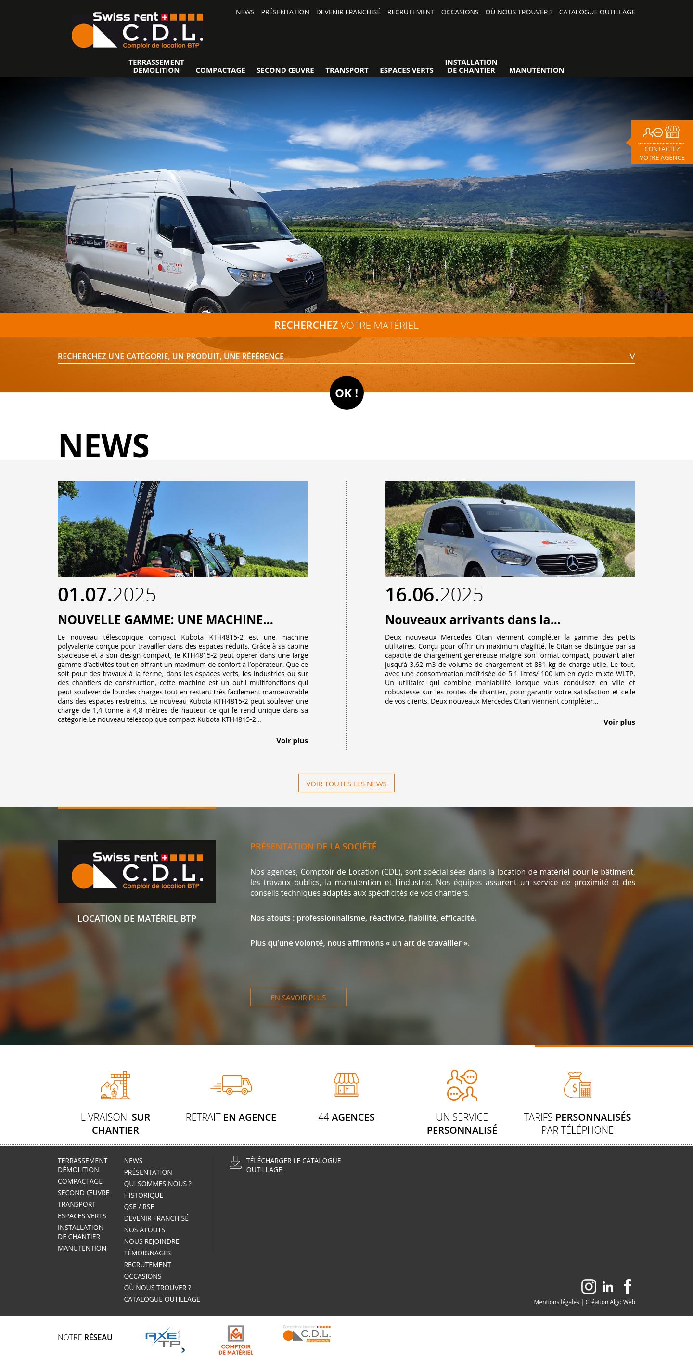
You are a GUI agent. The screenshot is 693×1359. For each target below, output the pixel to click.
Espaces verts (407, 70)
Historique (143, 1195)
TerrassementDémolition (156, 66)
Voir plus (292, 740)
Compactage (220, 70)
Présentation (285, 11)
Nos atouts (144, 1229)
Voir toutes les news (346, 783)
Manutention (537, 70)
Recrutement (411, 11)
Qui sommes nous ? (157, 1183)
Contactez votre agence (662, 153)
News (245, 11)
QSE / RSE (139, 1206)
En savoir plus (298, 997)
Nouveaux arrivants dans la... (473, 619)
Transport (346, 70)
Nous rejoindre (152, 1241)
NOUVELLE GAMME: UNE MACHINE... (165, 619)
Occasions (460, 11)
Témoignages (147, 1252)
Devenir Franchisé (348, 11)
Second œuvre (285, 70)
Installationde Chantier (471, 66)
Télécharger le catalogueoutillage (293, 1165)
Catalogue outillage (597, 11)
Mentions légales (556, 1302)
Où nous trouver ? (518, 11)
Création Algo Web (611, 1302)
